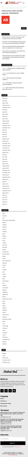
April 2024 (4, 112)
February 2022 (5, 121)
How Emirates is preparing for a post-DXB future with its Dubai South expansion (13, 51)
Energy (4, 249)
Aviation (4, 222)
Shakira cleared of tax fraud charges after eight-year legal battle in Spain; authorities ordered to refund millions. (13, 57)
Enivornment (5, 251)
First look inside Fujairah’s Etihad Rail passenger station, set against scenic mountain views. (13, 47)
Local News (5, 287)
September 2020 (6, 150)
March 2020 (5, 163)
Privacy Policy (17, 446)
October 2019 (5, 175)
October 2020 (5, 148)
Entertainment (5, 254)
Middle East (5, 294)
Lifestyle (4, 285)
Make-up (4, 290)
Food (3, 267)
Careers (4, 229)
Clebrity (4, 236)
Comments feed (6, 360)
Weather (4, 344)
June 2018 (4, 197)
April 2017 (4, 204)
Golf (3, 272)
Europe (4, 256)
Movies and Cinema (7, 299)
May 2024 (4, 109)
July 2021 (4, 130)
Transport (4, 332)
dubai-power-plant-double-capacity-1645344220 (16, 7)
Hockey (4, 276)
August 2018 (5, 193)
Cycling (4, 242)
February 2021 (5, 139)
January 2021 (5, 141)
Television (4, 328)
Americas (4, 216)
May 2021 (4, 134)
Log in (3, 355)
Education (4, 247)
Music (3, 301)
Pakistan (4, 308)
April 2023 (4, 116)
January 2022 (5, 123)
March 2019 (5, 184)
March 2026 (5, 103)
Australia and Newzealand (8, 220)
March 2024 (5, 114)
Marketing (4, 292)
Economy (4, 245)
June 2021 (4, 132)
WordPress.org (6, 362)
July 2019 (4, 181)
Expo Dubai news (6, 260)
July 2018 (4, 195)
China (3, 233)
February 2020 (5, 166)
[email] (12, 439)
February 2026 (5, 105)
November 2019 (6, 172)
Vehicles (4, 341)
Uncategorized (5, 339)
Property (4, 317)
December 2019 (6, 170)
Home (2, 7)
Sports (4, 321)
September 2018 (6, 190)
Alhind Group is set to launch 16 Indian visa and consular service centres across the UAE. (13, 37)
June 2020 (4, 157)
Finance (4, 265)
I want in (12, 443)
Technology (5, 326)
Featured (4, 263)
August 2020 (5, 152)
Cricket (4, 238)
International (5, 281)
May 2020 (4, 159)
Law (3, 283)
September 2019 (6, 177)
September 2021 (6, 127)
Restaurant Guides (6, 319)
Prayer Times (5, 314)
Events (4, 258)
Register (4, 353)
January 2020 (5, 168)
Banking (4, 225)
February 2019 (5, 186)
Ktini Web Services (13, 454)
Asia (3, 218)
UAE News (4, 337)
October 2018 (5, 188)
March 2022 (5, 118)
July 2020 (4, 154)
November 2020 (6, 145)
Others (4, 305)
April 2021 (4, 136)
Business (4, 227)
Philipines (4, 310)
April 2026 (4, 100)
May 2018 (4, 199)
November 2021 (6, 125)
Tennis (4, 330)
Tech (3, 323)
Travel (3, 335)
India (3, 278)
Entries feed (5, 358)
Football (4, 269)
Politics (4, 312)
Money (4, 296)
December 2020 (6, 143)
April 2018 (4, 202)
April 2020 (4, 161)
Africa (3, 213)
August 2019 (5, 179)
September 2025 (6, 107)
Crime (3, 240)
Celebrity (4, 231)
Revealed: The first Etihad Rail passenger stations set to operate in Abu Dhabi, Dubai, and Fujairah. (14, 42)
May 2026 (4, 98)
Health (4, 274)
